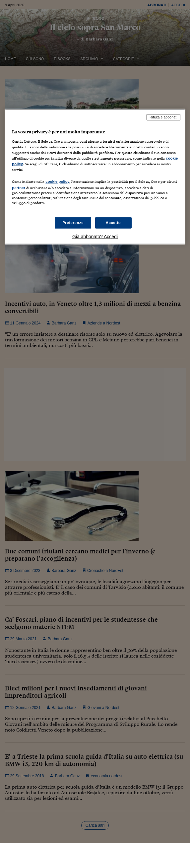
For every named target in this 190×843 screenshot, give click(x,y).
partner (18, 188)
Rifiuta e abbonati (163, 117)
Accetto (113, 223)
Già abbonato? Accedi (95, 236)
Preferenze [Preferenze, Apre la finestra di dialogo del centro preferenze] (73, 223)
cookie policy (57, 181)
